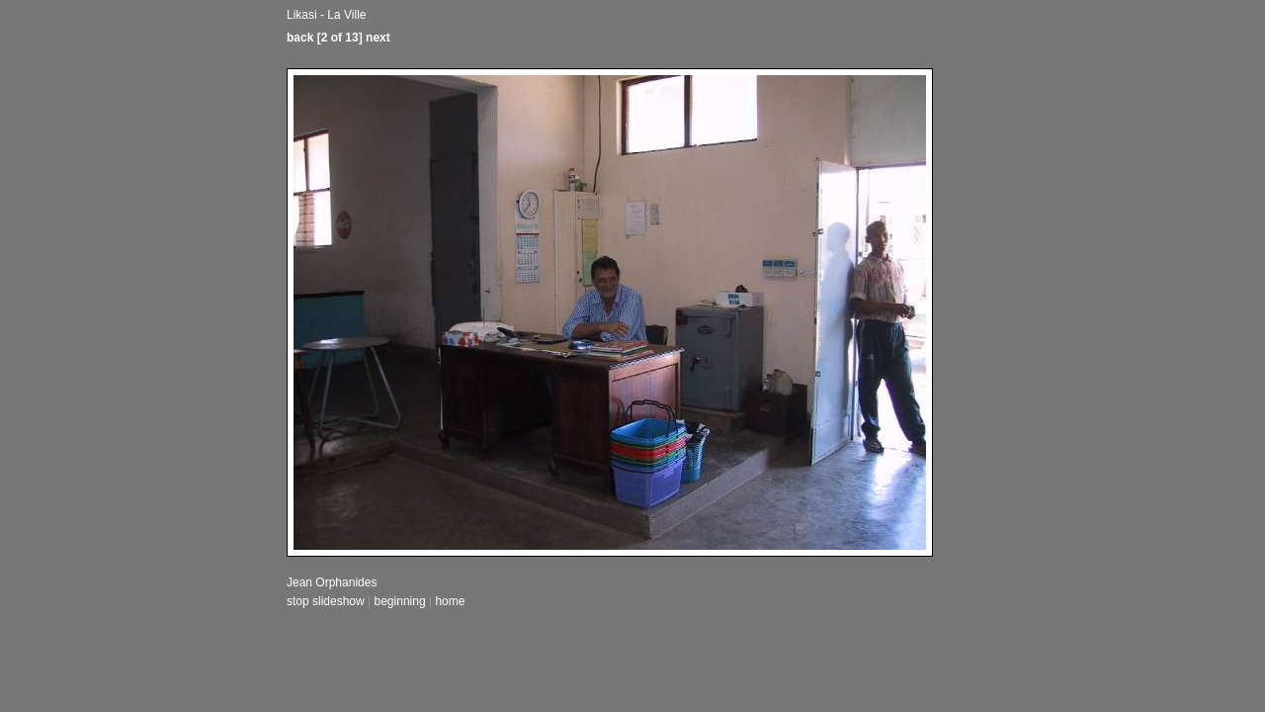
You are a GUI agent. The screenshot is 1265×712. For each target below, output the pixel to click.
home (449, 601)
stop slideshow (326, 601)
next (378, 37)
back (300, 37)
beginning (400, 601)
